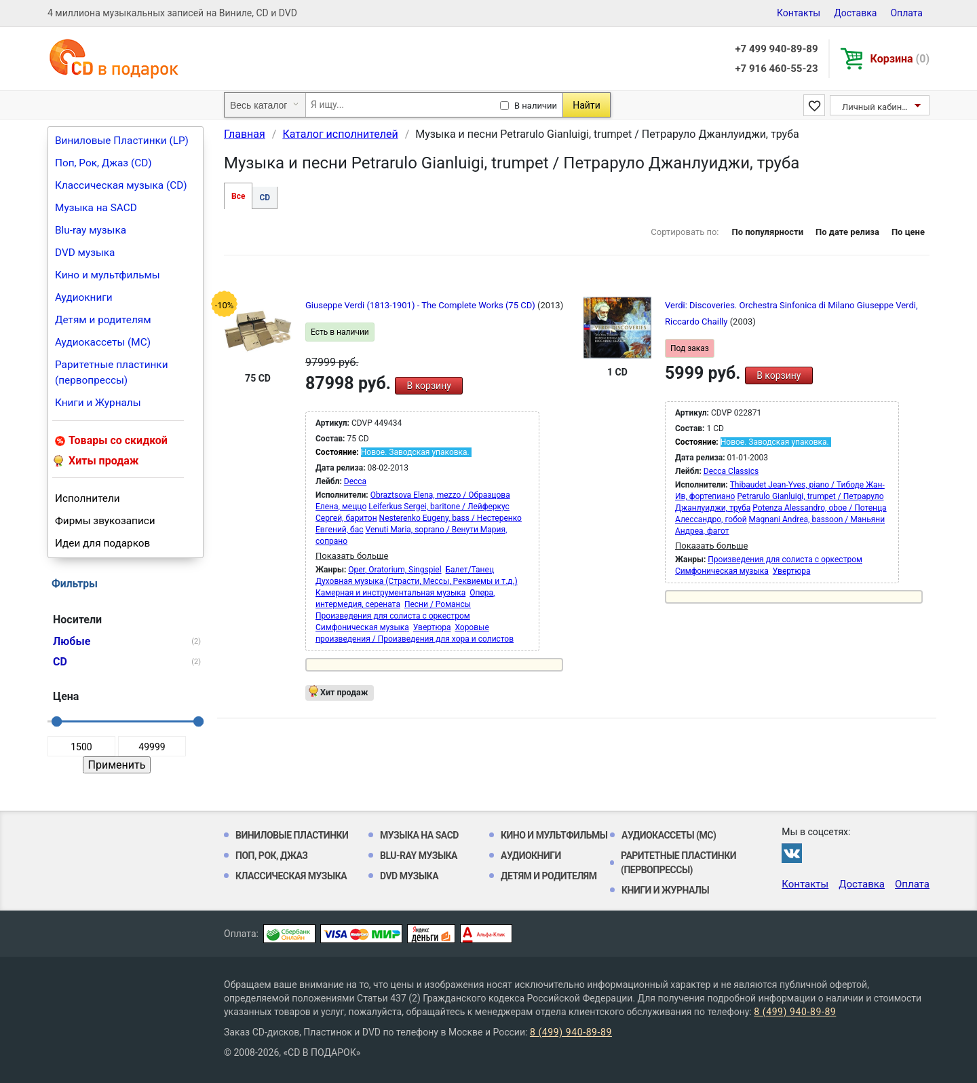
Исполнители (87, 498)
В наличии (535, 105)
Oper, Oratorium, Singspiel (394, 569)
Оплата (906, 12)
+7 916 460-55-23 (776, 68)
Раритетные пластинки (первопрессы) (111, 372)
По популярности (767, 232)
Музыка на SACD (96, 208)
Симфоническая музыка (362, 627)
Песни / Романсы (437, 604)
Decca (355, 481)
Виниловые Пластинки (291, 835)
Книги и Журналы (98, 403)
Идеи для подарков (102, 543)
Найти (586, 105)
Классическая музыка (291, 875)
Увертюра (432, 627)
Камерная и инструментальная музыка (390, 593)
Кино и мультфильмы (107, 275)
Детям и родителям (103, 320)
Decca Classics (731, 471)
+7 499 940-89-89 (776, 49)
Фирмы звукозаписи (105, 521)
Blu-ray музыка (90, 230)
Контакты (798, 12)
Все (238, 196)
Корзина (900, 58)
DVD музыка (85, 252)
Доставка (855, 12)
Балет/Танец (470, 569)
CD (264, 197)
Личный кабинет (876, 107)
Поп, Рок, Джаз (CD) (103, 163)
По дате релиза (847, 232)
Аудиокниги (84, 297)
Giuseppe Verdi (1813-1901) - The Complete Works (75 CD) (421, 305)
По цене (908, 232)
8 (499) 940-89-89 (795, 1011)
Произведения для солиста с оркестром (392, 616)
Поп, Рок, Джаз (271, 855)
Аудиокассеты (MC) (103, 342)
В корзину (428, 385)
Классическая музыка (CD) (121, 185)
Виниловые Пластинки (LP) (122, 140)
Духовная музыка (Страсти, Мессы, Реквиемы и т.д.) (416, 581)
